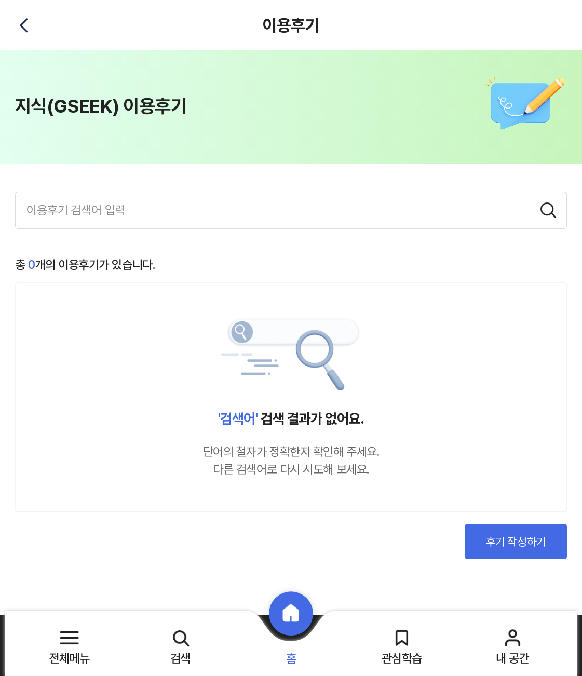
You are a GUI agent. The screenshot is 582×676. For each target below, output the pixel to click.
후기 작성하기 (516, 541)
